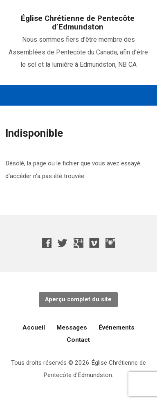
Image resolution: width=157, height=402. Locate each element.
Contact (78, 339)
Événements (117, 327)
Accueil (33, 327)
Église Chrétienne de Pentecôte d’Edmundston (78, 23)
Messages (71, 327)
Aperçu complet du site (78, 299)
